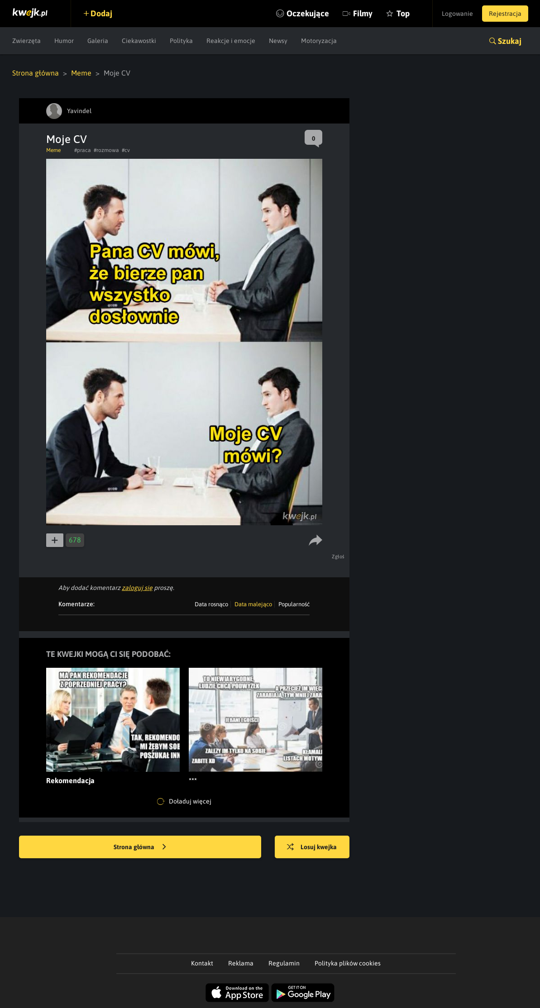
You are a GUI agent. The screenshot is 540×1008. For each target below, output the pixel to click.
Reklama (240, 963)
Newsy (278, 40)
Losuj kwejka (312, 847)
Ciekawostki (139, 40)
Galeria (97, 40)
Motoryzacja (319, 40)
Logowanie (457, 13)
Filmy (363, 13)
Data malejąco (253, 604)
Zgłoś (338, 556)
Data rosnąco (211, 604)
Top (403, 13)
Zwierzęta (26, 40)
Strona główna (35, 73)
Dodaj (101, 13)
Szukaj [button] (509, 41)
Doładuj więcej (184, 801)
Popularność (294, 604)
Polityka (181, 40)
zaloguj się (137, 587)
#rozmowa (106, 150)
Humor (64, 40)
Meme (81, 73)
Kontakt (202, 963)
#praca (82, 150)
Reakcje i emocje (230, 40)
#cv (126, 150)
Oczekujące (308, 13)
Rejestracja (505, 13)
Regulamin (284, 963)
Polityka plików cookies (348, 963)
